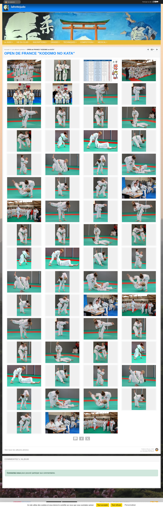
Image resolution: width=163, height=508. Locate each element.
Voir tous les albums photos (17, 450)
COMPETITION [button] (86, 42)
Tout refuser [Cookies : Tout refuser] (116, 505)
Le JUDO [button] (8, 42)
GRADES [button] (54, 42)
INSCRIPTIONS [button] (39, 42)
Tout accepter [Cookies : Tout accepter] (102, 505)
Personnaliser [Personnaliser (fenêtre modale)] (130, 505)
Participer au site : (150, 2)
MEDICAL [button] (102, 42)
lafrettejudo (18, 6)
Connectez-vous (14, 473)
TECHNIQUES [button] (69, 42)
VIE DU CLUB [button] (22, 42)
